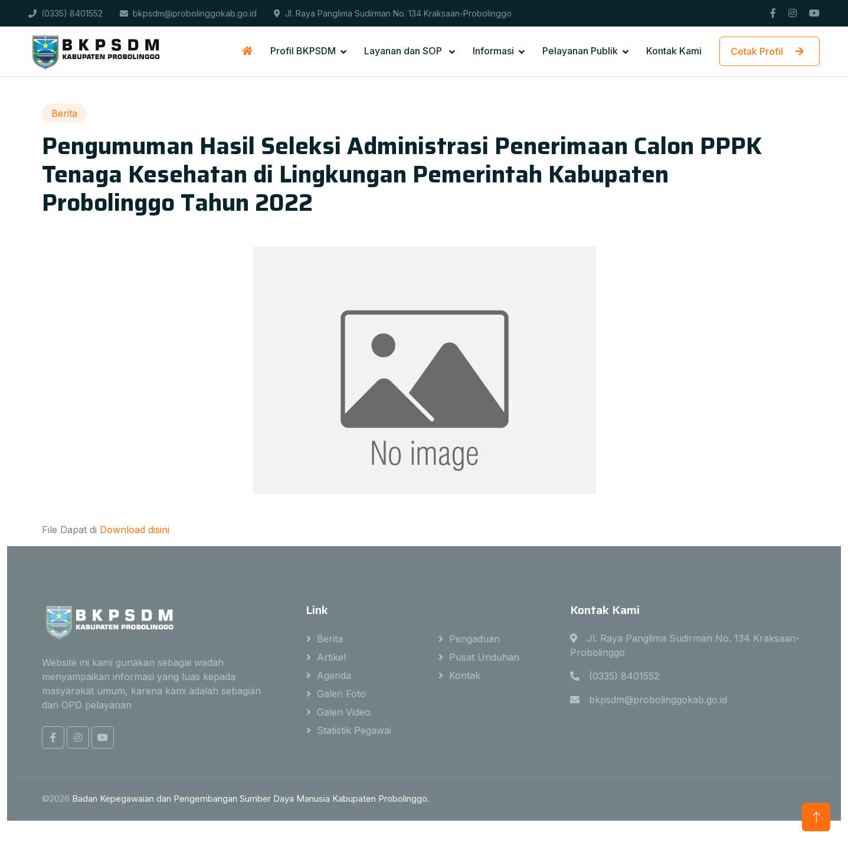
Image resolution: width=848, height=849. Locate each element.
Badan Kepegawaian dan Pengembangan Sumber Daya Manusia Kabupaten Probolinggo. (251, 798)
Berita (330, 639)
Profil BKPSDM (303, 51)
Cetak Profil (770, 51)
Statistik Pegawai (354, 730)
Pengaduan (474, 639)
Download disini (134, 529)
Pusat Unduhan (484, 657)
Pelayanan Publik (580, 51)
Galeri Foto (341, 694)
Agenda (334, 675)
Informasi (493, 51)
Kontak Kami (674, 51)
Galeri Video (344, 712)
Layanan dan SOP (404, 51)
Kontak (464, 675)
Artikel (331, 657)
